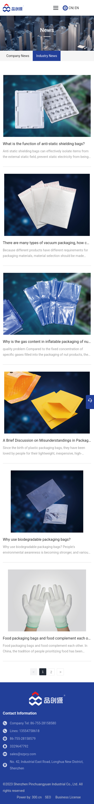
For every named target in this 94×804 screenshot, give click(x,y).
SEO (48, 797)
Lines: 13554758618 (25, 731)
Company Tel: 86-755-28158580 (33, 723)
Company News (17, 56)
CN (71, 8)
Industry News (46, 56)
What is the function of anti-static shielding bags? (44, 144)
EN (77, 8)
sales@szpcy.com (23, 754)
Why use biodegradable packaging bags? (36, 539)
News (47, 30)
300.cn (37, 797)
